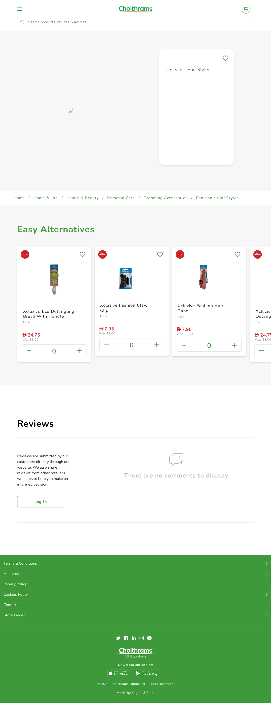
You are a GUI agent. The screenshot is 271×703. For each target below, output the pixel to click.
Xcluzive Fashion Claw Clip (124, 307)
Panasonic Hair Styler (217, 198)
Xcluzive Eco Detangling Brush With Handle (48, 314)
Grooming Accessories (166, 198)
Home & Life (46, 198)
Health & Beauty (82, 198)
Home (19, 198)
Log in (40, 501)
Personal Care (121, 198)
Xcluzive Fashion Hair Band (200, 308)
